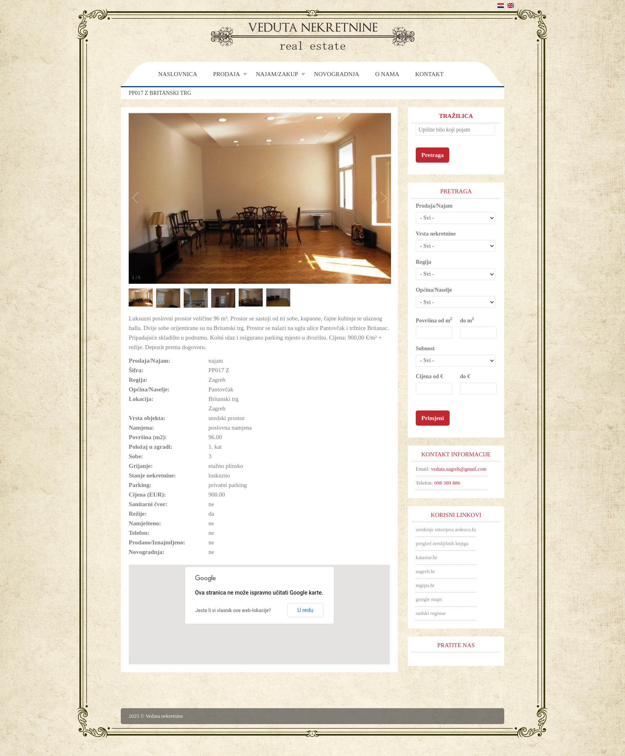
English (510, 5)
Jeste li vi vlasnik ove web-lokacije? (233, 610)
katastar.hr (426, 557)
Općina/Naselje (434, 290)
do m (466, 320)
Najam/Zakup (277, 74)
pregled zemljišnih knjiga (442, 543)
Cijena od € (429, 376)
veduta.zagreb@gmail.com (459, 469)
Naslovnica (177, 74)
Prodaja (226, 74)
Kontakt (429, 74)
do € (465, 376)
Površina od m (434, 320)
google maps (429, 599)
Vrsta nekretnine (436, 234)
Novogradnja (336, 74)
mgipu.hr (425, 585)
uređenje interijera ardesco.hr (446, 529)
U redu (305, 610)
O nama (387, 74)
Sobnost (425, 348)
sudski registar (431, 613)
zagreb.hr (425, 571)
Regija (423, 262)
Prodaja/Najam (434, 206)
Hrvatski (500, 5)
